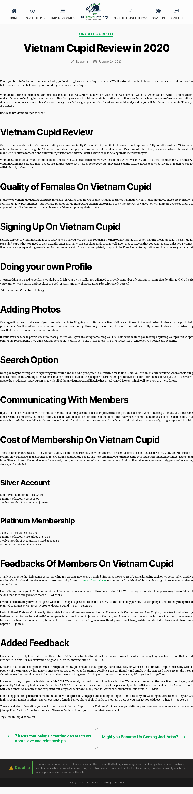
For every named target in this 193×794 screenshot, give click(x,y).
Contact (176, 18)
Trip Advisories (62, 18)
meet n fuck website (94, 581)
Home (14, 18)
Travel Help (32, 18)
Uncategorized (97, 34)
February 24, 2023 (110, 62)
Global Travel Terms (130, 18)
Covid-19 (158, 18)
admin (84, 62)
